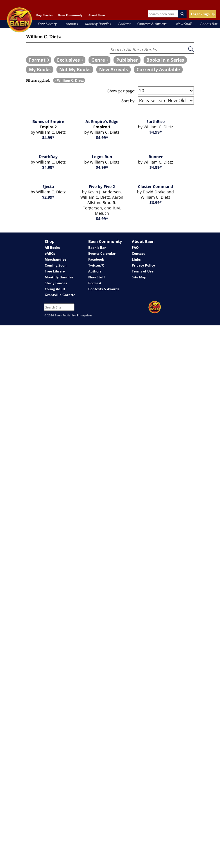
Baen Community (70, 15)
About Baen (97, 15)
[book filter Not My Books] (74, 69)
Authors (71, 23)
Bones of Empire (48, 121)
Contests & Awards (151, 23)
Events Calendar (101, 253)
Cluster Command (155, 186)
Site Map (139, 277)
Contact (138, 253)
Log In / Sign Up (203, 14)
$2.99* (48, 197)
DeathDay (48, 156)
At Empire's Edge (101, 121)
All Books (52, 247)
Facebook (96, 259)
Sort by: (128, 100)
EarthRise (155, 121)
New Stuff (183, 23)
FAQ (135, 247)
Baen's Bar (208, 23)
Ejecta (48, 186)
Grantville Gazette (60, 294)
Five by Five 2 (102, 186)
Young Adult (55, 289)
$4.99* (48, 137)
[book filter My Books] (39, 69)
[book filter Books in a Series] (165, 60)
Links (136, 259)
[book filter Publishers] (127, 60)
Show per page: (121, 90)
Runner (156, 156)
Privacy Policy (143, 265)
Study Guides (56, 283)
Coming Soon (56, 265)
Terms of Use (142, 271)
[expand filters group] (38, 60)
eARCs (50, 253)
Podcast (124, 23)
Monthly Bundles (98, 23)
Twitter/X (96, 265)
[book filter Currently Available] (158, 69)
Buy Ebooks (44, 15)
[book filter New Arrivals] (113, 69)
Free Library (47, 23)
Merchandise (55, 259)
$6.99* (155, 202)
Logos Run (102, 156)
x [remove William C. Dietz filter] (55, 80)
